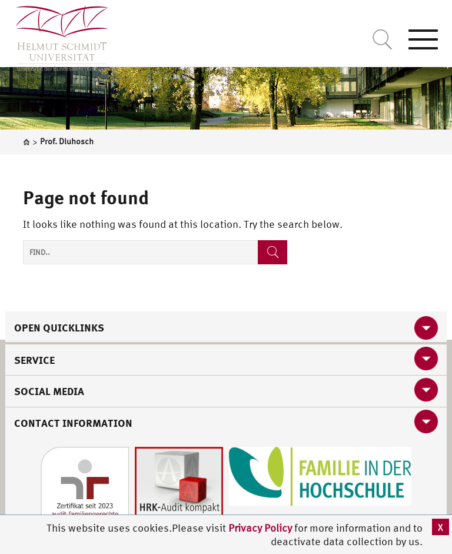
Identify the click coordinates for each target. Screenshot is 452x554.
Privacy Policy (261, 528)
